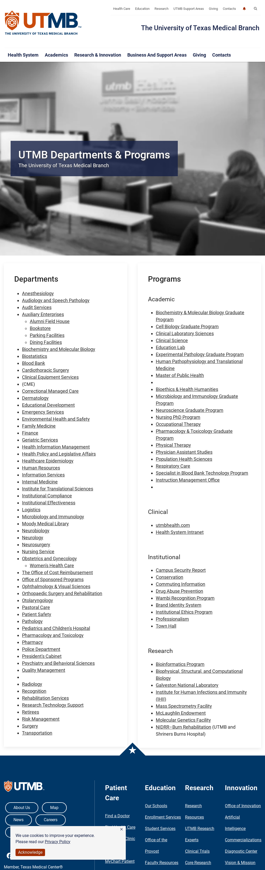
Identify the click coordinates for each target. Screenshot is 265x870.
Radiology (32, 684)
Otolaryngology (37, 600)
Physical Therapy (173, 445)
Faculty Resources (161, 862)
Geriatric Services (40, 440)
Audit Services (36, 307)
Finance (30, 433)
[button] (121, 829)
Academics (56, 55)
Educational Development (48, 405)
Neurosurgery (36, 544)
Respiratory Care (173, 466)
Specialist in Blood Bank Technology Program (202, 473)
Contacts (229, 9)
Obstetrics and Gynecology (49, 558)
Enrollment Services (163, 817)
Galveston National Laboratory (187, 685)
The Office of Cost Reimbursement (57, 572)
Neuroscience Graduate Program (189, 410)
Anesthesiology (38, 293)
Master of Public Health (180, 375)
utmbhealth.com (173, 525)
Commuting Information (180, 584)
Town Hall (166, 626)
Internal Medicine (40, 481)
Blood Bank (33, 363)
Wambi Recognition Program (185, 598)
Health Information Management (56, 447)
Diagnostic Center (241, 851)
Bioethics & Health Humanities (187, 389)
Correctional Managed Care (50, 391)
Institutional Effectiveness (48, 502)
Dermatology (35, 398)
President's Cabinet (42, 656)
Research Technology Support (53, 705)
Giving (213, 9)
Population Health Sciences (184, 459)
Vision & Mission (240, 862)
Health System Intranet (180, 532)
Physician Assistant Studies (184, 452)
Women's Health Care (52, 565)
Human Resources (41, 468)
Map (54, 807)
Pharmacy (32, 642)
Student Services (160, 828)
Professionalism (172, 619)
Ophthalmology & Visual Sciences (56, 586)
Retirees (30, 712)
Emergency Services (43, 412)
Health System (23, 55)
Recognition (34, 691)
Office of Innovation (243, 805)
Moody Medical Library (45, 523)
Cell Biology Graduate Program (187, 326)
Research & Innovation (97, 55)
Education (142, 9)
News (18, 819)
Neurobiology (35, 530)
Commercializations (243, 839)
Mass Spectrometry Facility (184, 706)
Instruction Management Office (188, 480)
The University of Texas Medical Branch (200, 28)
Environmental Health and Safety (56, 419)
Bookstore (40, 328)
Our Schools (156, 805)
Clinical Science (172, 340)
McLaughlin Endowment (181, 713)
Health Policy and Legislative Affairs (59, 454)
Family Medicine (39, 426)
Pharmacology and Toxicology (53, 635)
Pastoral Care (36, 607)
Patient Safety (36, 614)
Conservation (169, 577)
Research (161, 9)
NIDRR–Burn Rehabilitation (183, 727)
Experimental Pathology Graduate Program (200, 354)
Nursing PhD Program (178, 417)
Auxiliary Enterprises (43, 314)
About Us (21, 807)
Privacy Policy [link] (57, 841)
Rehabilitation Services (45, 698)
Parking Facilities (47, 335)
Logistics (31, 509)
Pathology (32, 621)
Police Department (41, 649)
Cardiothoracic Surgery (45, 370)
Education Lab (170, 347)
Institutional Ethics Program (184, 612)
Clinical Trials (197, 851)
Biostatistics (34, 356)
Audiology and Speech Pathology (56, 300)
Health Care (121, 9)
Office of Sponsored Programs (53, 579)
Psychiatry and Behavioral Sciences (58, 663)
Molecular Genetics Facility (183, 720)
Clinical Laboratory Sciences (185, 333)
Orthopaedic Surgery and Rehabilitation (62, 593)
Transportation (37, 733)
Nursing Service (38, 551)
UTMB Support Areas (188, 9)
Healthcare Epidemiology (47, 461)
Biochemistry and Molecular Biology (58, 349)
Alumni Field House (50, 321)
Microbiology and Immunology (53, 516)
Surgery (30, 726)
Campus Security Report (181, 570)
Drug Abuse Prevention (179, 591)
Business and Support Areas (157, 55)
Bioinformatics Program (180, 664)
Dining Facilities (46, 342)
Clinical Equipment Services (50, 377)
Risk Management (41, 719)
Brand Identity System (178, 605)
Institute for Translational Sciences (57, 488)
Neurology (32, 537)
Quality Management (43, 670)
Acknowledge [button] (30, 852)
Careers (50, 819)
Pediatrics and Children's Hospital (56, 628)
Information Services (43, 475)
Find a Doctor (117, 815)
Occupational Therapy (178, 424)
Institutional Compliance (47, 495)
